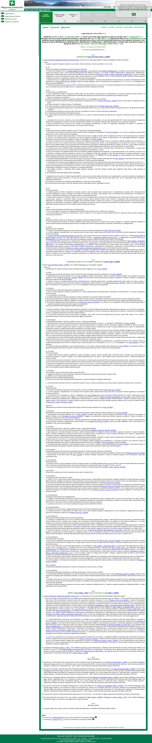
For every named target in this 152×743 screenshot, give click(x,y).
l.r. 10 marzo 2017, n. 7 (135, 37)
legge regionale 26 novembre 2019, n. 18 (75, 649)
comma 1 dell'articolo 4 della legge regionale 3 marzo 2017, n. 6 (66, 235)
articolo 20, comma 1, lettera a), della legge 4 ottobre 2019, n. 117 (98, 44)
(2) (111, 596)
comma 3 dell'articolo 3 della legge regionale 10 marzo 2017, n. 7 (63, 596)
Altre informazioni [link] (140, 27)
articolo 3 (142, 697)
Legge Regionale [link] (7, 13)
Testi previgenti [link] (128, 27)
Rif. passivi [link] (119, 27)
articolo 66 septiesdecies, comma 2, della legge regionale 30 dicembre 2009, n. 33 (113, 605)
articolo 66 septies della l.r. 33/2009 (117, 662)
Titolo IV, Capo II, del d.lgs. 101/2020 (114, 467)
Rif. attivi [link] (111, 27)
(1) (113, 60)
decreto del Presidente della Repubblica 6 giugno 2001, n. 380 (108, 530)
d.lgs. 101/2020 (113, 132)
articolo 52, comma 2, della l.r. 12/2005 (106, 640)
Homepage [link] (107, 7)
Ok (134, 14)
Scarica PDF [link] (54, 27)
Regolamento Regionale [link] (9, 22)
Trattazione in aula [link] (73, 15)
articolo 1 (83, 265)
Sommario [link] (104, 27)
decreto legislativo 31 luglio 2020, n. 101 (79, 71)
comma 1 (85, 647)
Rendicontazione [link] (100, 14)
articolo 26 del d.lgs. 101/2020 (136, 453)
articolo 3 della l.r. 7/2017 (62, 647)
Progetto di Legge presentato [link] (59, 15)
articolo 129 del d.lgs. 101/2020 (66, 81)
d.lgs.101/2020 (133, 342)
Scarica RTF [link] (65, 27)
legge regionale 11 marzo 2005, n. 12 (95, 651)
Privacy (75, 736)
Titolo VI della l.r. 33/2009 (111, 262)
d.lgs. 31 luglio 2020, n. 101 (100, 38)
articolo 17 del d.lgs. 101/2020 (111, 486)
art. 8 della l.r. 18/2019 (111, 593)
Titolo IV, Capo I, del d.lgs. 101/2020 (109, 540)
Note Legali (60, 736)
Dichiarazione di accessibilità (86, 736)
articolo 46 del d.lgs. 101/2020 (68, 277)
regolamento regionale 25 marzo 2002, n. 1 (107, 237)
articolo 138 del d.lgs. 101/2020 (109, 106)
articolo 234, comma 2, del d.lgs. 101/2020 (60, 402)
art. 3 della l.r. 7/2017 (82, 593)
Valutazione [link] (113, 14)
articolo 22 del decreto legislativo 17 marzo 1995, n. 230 (117, 397)
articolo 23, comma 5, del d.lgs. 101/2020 (104, 430)
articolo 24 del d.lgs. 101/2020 (73, 416)
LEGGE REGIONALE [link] (46, 15)
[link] (12, 10)
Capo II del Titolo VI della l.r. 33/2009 (98, 57)
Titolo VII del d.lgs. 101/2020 (112, 230)
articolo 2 (142, 662)
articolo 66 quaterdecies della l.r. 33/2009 (106, 677)
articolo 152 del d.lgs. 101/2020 (111, 482)
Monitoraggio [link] (86, 14)
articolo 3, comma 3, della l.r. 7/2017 (116, 697)
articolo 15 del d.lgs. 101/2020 (79, 512)
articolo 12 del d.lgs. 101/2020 (89, 638)
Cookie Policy (68, 736)
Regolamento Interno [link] (9, 19)
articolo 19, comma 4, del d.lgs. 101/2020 (105, 490)
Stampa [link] (45, 27)
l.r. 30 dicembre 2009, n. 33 (58, 717)
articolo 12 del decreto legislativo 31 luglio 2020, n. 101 (118, 624)
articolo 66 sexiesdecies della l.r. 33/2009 (111, 685)
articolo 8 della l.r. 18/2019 (80, 653)
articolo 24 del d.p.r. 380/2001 (119, 600)
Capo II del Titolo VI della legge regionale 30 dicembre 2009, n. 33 (63, 60)
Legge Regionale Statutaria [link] (10, 16)
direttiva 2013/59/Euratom (132, 38)
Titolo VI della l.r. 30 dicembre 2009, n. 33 (68, 37)
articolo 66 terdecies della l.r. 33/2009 (124, 669)
